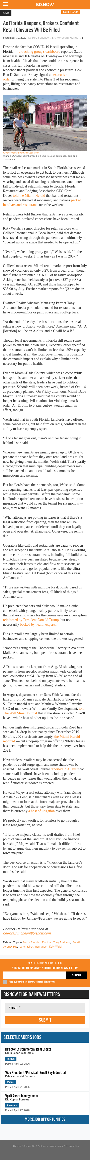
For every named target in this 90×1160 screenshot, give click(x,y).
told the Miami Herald (29, 196)
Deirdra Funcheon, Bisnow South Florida (53, 37)
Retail (85, 11)
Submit (45, 1020)
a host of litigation (41, 811)
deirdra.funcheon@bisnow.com (27, 933)
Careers (17, 1146)
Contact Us (29, 1146)
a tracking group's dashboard (39, 51)
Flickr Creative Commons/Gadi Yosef (20, 152)
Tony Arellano (61, 942)
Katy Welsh (56, 946)
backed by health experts (38, 624)
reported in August (64, 769)
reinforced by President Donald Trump (31, 620)
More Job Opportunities (45, 1119)
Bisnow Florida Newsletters (31, 994)
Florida (46, 942)
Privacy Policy (56, 1146)
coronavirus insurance (33, 946)
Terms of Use (72, 1146)
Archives (42, 1146)
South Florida (70, 11)
